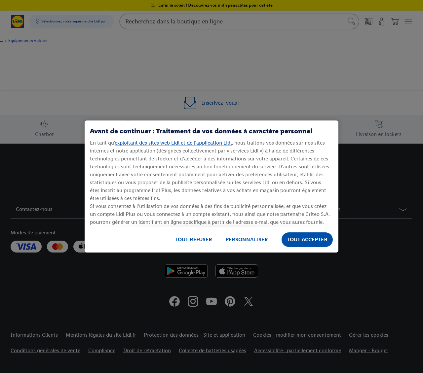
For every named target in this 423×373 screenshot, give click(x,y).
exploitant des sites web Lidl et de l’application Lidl (173, 143)
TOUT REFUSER (193, 239)
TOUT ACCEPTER (307, 239)
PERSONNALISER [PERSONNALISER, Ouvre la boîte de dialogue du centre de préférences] (246, 239)
